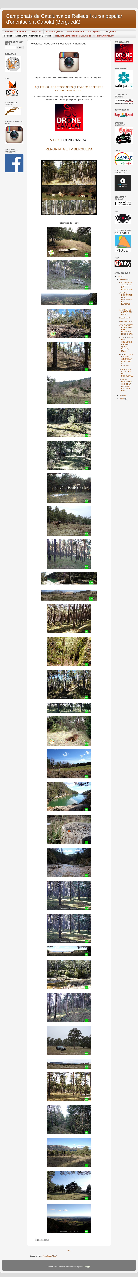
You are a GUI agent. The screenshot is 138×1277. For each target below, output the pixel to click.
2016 (119, 276)
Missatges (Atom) (50, 1256)
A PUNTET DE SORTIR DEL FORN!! (125, 312)
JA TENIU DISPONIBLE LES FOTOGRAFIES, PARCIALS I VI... (125, 299)
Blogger (87, 1267)
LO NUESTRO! (125, 322)
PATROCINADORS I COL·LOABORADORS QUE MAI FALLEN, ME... (126, 344)
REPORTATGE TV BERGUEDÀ (69, 149)
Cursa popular (94, 31)
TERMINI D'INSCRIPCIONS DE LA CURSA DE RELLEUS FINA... (125, 385)
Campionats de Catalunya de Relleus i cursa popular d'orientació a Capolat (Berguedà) (64, 19)
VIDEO (55, 140)
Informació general (54, 31)
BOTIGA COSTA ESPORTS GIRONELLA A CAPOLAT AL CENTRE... (126, 360)
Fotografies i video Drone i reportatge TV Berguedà (27, 36)
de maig (123, 395)
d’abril (122, 399)
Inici (69, 1250)
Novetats (9, 31)
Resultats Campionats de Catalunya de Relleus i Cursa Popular (84, 36)
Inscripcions (35, 31)
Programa (21, 31)
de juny (123, 279)
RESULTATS (124, 318)
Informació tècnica (75, 31)
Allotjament (110, 31)
